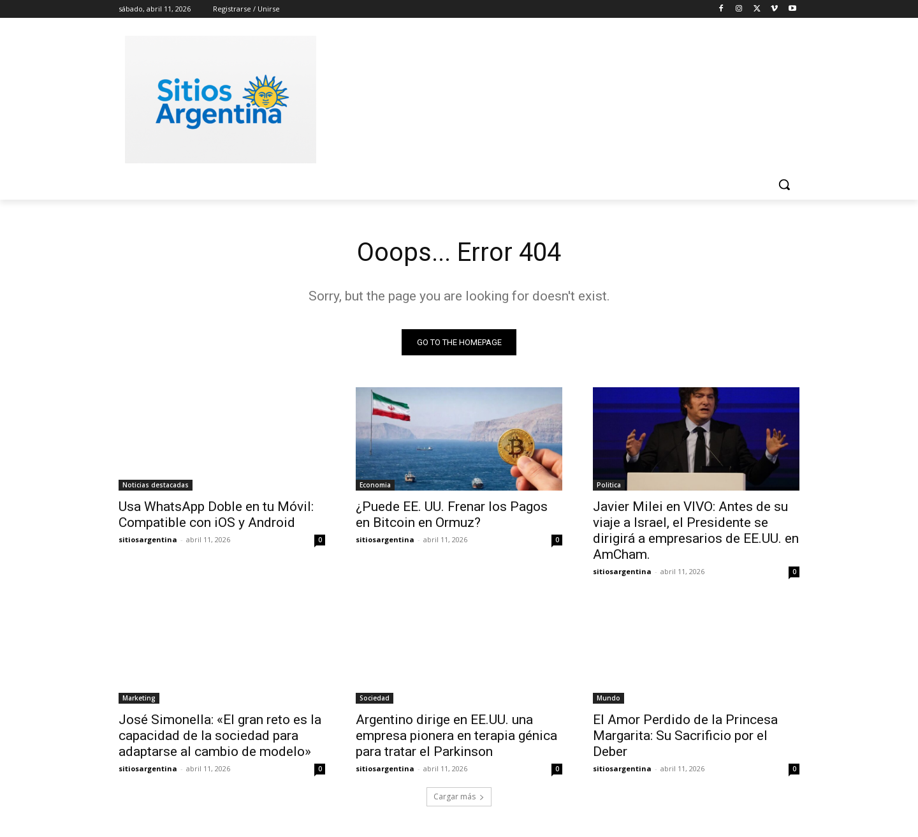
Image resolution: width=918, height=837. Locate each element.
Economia (375, 484)
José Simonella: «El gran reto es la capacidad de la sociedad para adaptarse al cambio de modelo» (220, 735)
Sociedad (375, 697)
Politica (609, 484)
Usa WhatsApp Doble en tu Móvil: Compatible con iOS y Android (216, 514)
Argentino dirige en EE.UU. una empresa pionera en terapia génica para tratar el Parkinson (456, 735)
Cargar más (458, 796)
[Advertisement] (555, 97)
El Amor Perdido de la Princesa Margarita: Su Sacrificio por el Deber (685, 735)
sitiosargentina (148, 539)
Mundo (608, 697)
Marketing (139, 697)
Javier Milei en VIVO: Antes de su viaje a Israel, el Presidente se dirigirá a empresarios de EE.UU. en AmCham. (696, 530)
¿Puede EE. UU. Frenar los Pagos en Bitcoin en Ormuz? (452, 514)
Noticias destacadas (155, 484)
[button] (784, 184)
